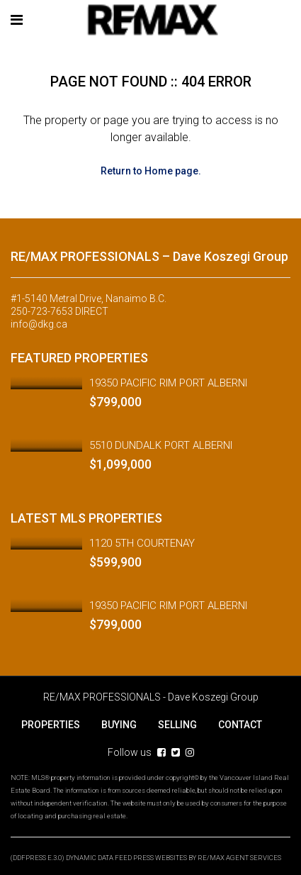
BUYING (119, 724)
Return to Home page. (151, 171)
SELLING (177, 724)
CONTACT (240, 724)
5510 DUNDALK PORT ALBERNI (160, 445)
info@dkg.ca (39, 324)
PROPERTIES (50, 724)
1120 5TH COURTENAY (142, 543)
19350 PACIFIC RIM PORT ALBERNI (168, 383)
